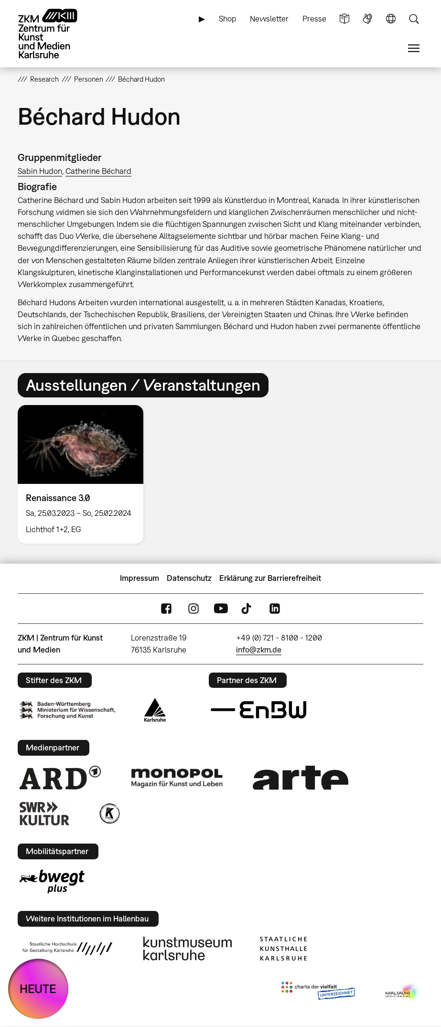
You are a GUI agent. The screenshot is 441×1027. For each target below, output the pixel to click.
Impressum (139, 578)
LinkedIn (274, 608)
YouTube (220, 608)
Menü (413, 48)
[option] (84, 474)
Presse (314, 18)
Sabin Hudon (40, 171)
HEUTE (38, 988)
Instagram (193, 608)
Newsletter (269, 18)
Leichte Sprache (344, 19)
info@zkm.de (258, 649)
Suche (413, 19)
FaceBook (166, 608)
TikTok (247, 608)
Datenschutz (189, 578)
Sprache (390, 19)
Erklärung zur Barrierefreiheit (270, 578)
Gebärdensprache (367, 19)
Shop (228, 18)
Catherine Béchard (98, 171)
